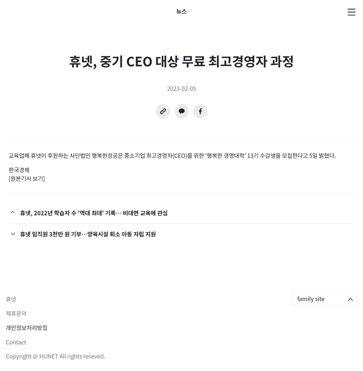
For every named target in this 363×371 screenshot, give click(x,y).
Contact (16, 342)
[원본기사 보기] (27, 178)
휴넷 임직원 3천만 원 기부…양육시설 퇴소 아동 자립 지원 (88, 234)
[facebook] (200, 111)
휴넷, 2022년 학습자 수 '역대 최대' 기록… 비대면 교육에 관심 (94, 212)
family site (311, 298)
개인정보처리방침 (26, 327)
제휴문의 (16, 313)
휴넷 (11, 299)
